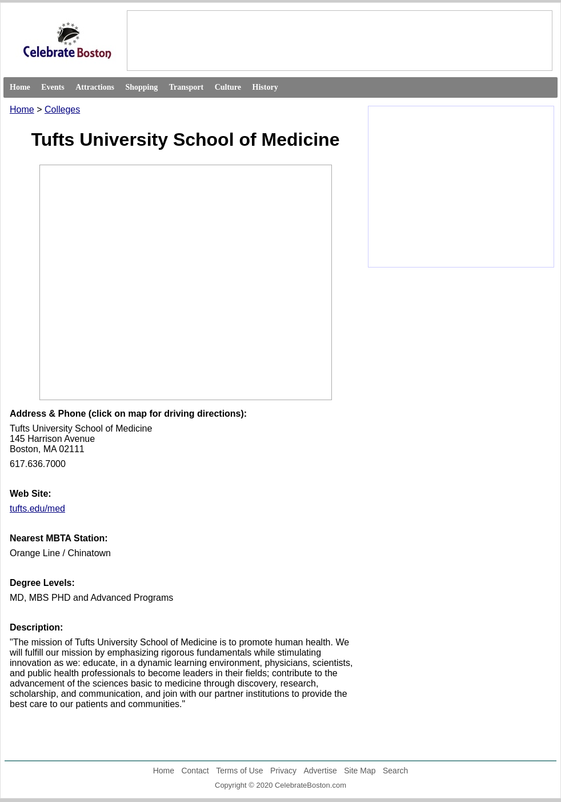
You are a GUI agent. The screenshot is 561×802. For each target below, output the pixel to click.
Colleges (62, 109)
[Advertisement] (339, 40)
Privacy (283, 770)
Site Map (359, 770)
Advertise (319, 770)
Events (52, 87)
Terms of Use (239, 770)
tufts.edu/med (37, 508)
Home (20, 87)
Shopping (141, 87)
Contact (195, 770)
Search (395, 770)
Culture (228, 87)
